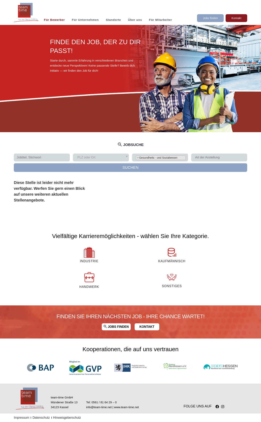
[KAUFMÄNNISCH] (171, 252)
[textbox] (87, 157)
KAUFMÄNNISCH (171, 261)
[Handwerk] (89, 277)
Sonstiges (172, 286)
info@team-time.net (99, 407)
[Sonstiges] (171, 277)
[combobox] (101, 157)
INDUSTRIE (89, 261)
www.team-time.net (126, 407)
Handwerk (89, 286)
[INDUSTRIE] (89, 252)
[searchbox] (220, 157)
